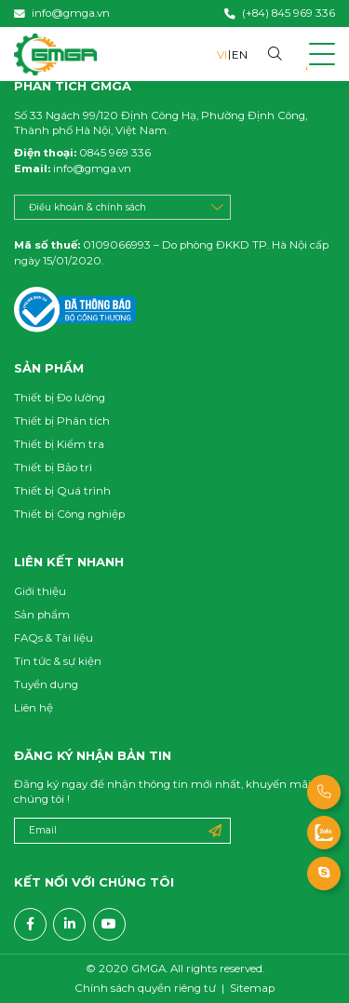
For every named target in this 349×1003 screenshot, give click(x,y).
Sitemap (252, 989)
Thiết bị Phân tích (62, 420)
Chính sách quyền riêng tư (145, 989)
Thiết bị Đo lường (59, 397)
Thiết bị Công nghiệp (69, 514)
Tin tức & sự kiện (57, 661)
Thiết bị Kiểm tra (59, 444)
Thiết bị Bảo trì (53, 467)
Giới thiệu (40, 591)
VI (222, 54)
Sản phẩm (42, 614)
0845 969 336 (113, 152)
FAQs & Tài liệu (53, 637)
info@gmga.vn (90, 168)
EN (240, 54)
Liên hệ (33, 707)
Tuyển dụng (46, 684)
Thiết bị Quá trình (62, 490)
